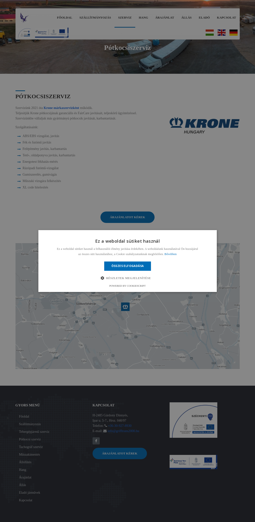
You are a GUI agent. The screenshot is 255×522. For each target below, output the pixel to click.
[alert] (127, 261)
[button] (127, 278)
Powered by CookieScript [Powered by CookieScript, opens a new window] (127, 285)
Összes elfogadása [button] (127, 266)
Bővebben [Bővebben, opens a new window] (171, 254)
